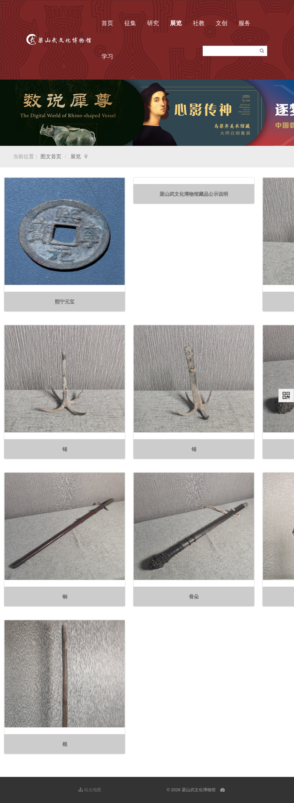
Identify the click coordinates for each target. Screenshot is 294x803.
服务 (244, 23)
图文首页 (50, 156)
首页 (107, 23)
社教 (199, 23)
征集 (130, 23)
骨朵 (194, 596)
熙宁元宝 (64, 301)
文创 (221, 23)
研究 (153, 23)
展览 (176, 23)
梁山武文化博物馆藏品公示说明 (194, 194)
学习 (107, 56)
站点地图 (89, 789)
